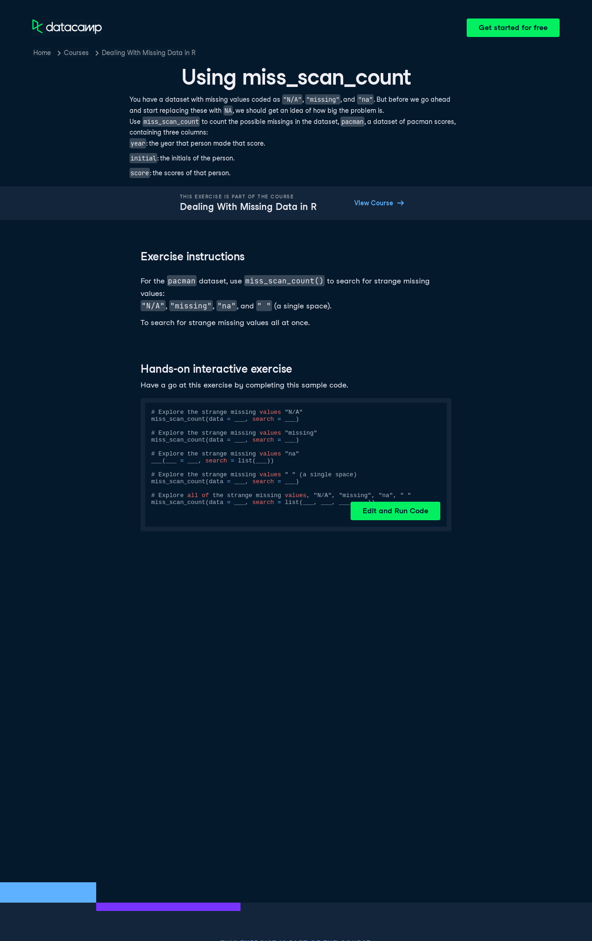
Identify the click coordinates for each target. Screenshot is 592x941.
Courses (76, 52)
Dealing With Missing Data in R (149, 52)
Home (42, 52)
